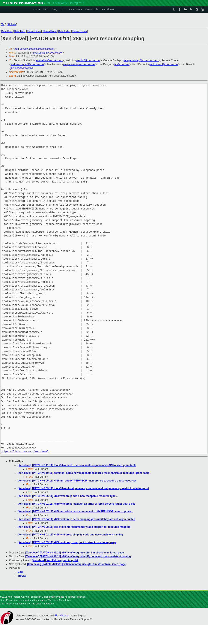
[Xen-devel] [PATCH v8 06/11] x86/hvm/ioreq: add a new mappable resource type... (68, 496)
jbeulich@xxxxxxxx (21, 68)
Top (3, 24)
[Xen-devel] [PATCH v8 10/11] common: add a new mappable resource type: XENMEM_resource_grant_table (83, 472)
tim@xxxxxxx (122, 64)
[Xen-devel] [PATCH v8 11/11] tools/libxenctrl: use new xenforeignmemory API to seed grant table (77, 465)
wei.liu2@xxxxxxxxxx (88, 60)
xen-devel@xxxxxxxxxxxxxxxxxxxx (34, 48)
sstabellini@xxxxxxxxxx (49, 60)
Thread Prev (34, 31)
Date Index (64, 31)
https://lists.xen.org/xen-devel (24, 451)
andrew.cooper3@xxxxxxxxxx (27, 64)
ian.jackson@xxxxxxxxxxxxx (79, 64)
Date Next (19, 31)
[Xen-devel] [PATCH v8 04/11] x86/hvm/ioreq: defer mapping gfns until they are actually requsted (76, 519)
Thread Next (49, 31)
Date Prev (6, 31)
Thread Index (79, 31)
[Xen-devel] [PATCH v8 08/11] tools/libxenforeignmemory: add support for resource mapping (74, 526)
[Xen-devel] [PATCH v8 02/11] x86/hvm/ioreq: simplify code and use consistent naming (70, 534)
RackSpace (61, 615)
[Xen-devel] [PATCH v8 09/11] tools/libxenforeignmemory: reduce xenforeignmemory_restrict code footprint (83, 488)
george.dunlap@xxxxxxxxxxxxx (141, 60)
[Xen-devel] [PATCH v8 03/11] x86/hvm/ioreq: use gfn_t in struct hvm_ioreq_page (67, 542)
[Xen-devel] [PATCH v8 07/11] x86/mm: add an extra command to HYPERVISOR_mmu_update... (75, 511)
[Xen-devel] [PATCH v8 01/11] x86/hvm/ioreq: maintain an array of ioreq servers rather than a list (76, 503)
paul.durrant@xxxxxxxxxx (47, 52)
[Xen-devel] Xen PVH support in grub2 (55, 560)
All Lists (12, 24)
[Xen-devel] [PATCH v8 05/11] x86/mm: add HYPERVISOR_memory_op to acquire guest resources (77, 480)
